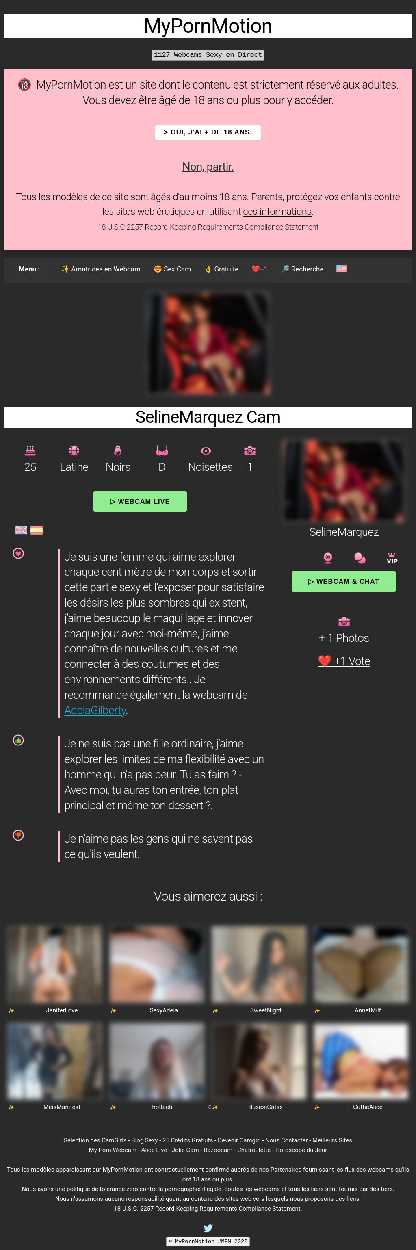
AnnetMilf (368, 1010)
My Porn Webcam (113, 1150)
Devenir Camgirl (239, 1140)
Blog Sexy (144, 1140)
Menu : (29, 269)
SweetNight (266, 1010)
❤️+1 (259, 269)
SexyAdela (164, 1010)
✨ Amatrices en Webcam (101, 269)
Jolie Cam (185, 1150)
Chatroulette (254, 1150)
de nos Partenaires (276, 1169)
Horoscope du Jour (301, 1150)
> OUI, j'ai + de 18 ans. (208, 132)
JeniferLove (62, 1010)
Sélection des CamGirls (95, 1140)
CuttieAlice (367, 1107)
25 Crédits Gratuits (187, 1140)
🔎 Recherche (302, 269)
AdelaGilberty (95, 710)
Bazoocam (218, 1150)
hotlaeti (162, 1107)
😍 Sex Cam (172, 269)
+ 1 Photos (344, 638)
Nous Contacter (286, 1140)
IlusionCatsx (265, 1107)
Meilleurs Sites (332, 1140)
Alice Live (154, 1150)
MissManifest (61, 1107)
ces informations (277, 211)
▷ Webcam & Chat (343, 581)
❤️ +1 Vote (344, 661)
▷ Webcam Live (140, 501)
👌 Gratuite (221, 269)
